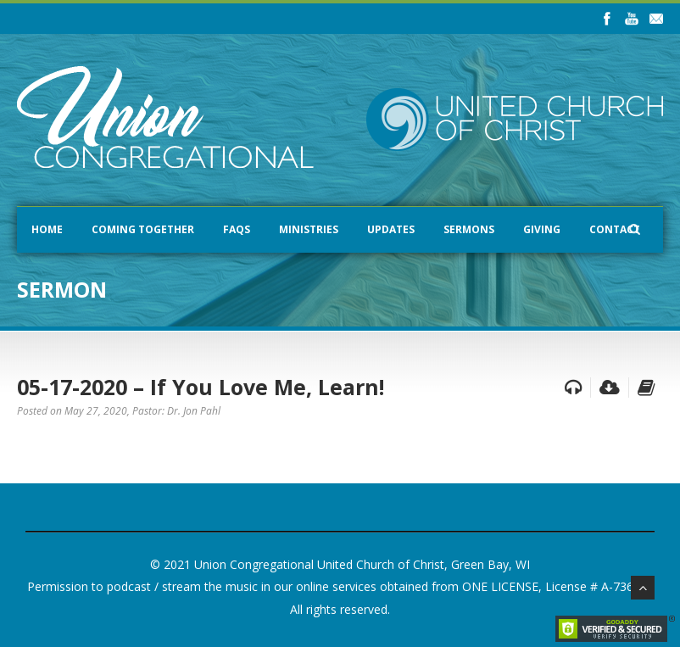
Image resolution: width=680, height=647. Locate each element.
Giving (541, 229)
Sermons (468, 229)
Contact (614, 229)
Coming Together (143, 229)
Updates (391, 229)
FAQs (236, 229)
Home (47, 229)
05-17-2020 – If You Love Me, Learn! (200, 386)
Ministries (308, 229)
